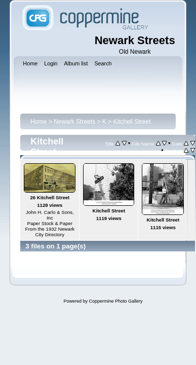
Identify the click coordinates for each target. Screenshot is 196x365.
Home (38, 121)
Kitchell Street (131, 121)
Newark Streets (74, 121)
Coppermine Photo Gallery (115, 301)
